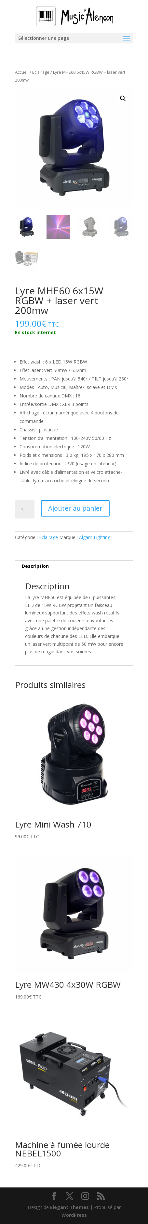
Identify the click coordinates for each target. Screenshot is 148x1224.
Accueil (22, 72)
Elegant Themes (69, 1207)
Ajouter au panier (75, 508)
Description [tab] (35, 566)
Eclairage (40, 72)
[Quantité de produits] (24, 509)
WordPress (74, 1215)
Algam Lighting (94, 537)
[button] (123, 98)
